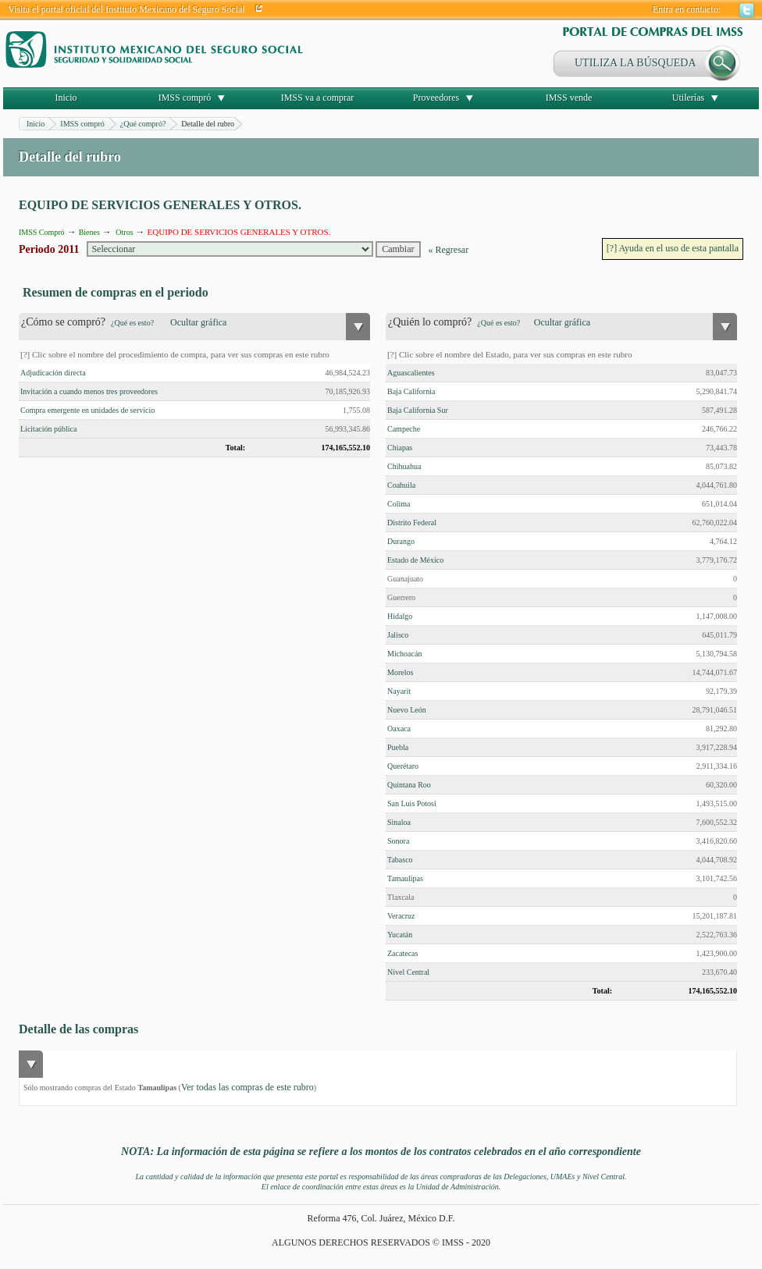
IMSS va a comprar (317, 97)
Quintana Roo (409, 784)
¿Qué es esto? (132, 322)
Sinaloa (399, 822)
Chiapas (399, 447)
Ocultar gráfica (198, 322)
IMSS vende (569, 97)
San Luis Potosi (411, 803)
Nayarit (399, 691)
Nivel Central (408, 972)
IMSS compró (185, 97)
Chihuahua (404, 466)
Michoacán (404, 653)
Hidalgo (399, 616)
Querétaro (402, 766)
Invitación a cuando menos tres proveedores (89, 391)
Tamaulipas (405, 878)
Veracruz (401, 916)
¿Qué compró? (143, 123)
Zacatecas (402, 953)
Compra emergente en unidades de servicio (87, 410)
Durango (401, 541)
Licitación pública (48, 429)
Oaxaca (399, 728)
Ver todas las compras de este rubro (247, 1087)
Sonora (398, 841)
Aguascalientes (411, 372)
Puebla (397, 747)
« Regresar (449, 249)
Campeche (403, 429)
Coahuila (401, 485)
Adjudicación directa (53, 372)
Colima (398, 503)
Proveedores (436, 97)
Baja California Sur (417, 410)
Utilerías (688, 97)
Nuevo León (406, 710)
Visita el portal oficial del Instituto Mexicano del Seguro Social (126, 9)
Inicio (66, 97)
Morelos (400, 672)
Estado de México (415, 560)
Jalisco (397, 635)
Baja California (411, 391)
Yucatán (399, 934)
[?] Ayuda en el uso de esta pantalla (673, 248)
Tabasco (400, 859)
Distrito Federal (411, 522)
